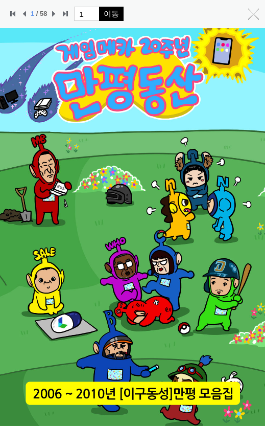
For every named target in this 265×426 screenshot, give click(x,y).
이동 (111, 13)
